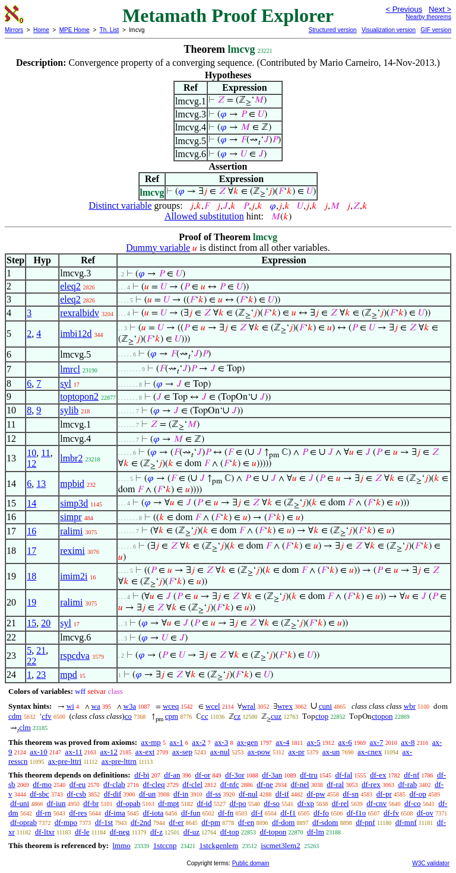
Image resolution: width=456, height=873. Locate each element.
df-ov (425, 812)
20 (45, 623)
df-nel (300, 784)
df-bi (141, 774)
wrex (285, 706)
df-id (204, 803)
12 (31, 463)
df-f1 (288, 812)
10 (31, 453)
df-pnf (365, 822)
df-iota (153, 812)
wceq (171, 706)
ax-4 (282, 742)
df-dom (283, 822)
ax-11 (74, 751)
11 (45, 453)
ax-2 (198, 742)
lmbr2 (71, 458)
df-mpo (66, 822)
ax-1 (176, 742)
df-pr (384, 793)
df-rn (43, 812)
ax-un (331, 751)
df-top (229, 831)
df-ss (213, 793)
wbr (410, 706)
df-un (147, 793)
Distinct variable (119, 205)
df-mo (42, 784)
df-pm (210, 822)
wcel (212, 706)
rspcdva (75, 656)
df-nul (248, 793)
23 (41, 675)
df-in (180, 793)
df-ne (264, 784)
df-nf (411, 774)
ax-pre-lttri (64, 761)
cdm (14, 716)
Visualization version (389, 30)
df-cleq (154, 784)
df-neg (120, 831)
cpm (171, 716)
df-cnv (376, 803)
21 (41, 650)
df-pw (315, 793)
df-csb (77, 793)
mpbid (72, 484)
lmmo (121, 845)
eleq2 (70, 286)
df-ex (378, 774)
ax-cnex (369, 751)
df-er (176, 822)
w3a (130, 706)
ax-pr (296, 751)
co (128, 716)
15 (31, 623)
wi (70, 706)
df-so (272, 803)
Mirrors (14, 30)
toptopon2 (79, 396)
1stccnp (165, 845)
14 (31, 503)
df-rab (407, 784)
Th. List (109, 30)
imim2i (73, 576)
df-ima (114, 812)
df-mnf (406, 822)
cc (204, 716)
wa (95, 706)
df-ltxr (45, 831)
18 (31, 576)
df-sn (351, 793)
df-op (418, 793)
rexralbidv (79, 313)
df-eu (77, 784)
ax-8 (407, 742)
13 (41, 484)
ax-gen (247, 742)
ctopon (382, 716)
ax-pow (259, 751)
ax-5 (314, 742)
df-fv (391, 812)
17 (31, 551)
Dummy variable (158, 248)
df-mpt (168, 803)
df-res (78, 812)
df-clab (114, 784)
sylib (69, 410)
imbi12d (75, 334)
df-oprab (23, 822)
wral (248, 706)
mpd (68, 675)
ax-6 (345, 742)
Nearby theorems (428, 17)
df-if (282, 793)
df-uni (19, 803)
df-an (172, 774)
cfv (47, 716)
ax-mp (151, 742)
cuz (276, 716)
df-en (246, 822)
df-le (82, 831)
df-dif (113, 793)
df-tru (309, 774)
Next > (440, 9)
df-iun (56, 803)
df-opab (128, 803)
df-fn (225, 812)
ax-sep (182, 751)
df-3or (235, 774)
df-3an (272, 774)
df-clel (192, 784)
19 (31, 602)
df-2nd (141, 822)
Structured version (332, 30)
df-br (91, 803)
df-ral (335, 784)
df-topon (272, 831)
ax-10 (39, 751)
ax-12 (109, 751)
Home (41, 30)
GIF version (435, 30)
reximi (72, 551)
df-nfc (229, 784)
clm (25, 727)
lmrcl (70, 369)
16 (31, 531)
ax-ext (144, 751)
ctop (321, 716)
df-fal (343, 774)
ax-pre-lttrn (119, 761)
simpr (70, 517)
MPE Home (74, 30)
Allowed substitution (204, 216)
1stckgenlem (219, 845)
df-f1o (356, 812)
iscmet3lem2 (280, 845)
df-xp (305, 803)
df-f (257, 812)
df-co (412, 803)
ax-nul (220, 751)
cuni (325, 706)
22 (31, 661)
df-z (156, 831)
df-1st (104, 822)
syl (65, 383)
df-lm (315, 831)
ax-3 (221, 742)
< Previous (403, 9)
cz (237, 716)
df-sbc (39, 793)
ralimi (71, 531)
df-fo (321, 812)
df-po (237, 803)
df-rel (340, 803)
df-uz (191, 831)
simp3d (74, 503)
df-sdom (325, 822)
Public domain (251, 863)
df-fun (191, 812)
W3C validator (430, 863)
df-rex (371, 784)
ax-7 (376, 742)
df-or (202, 774)
